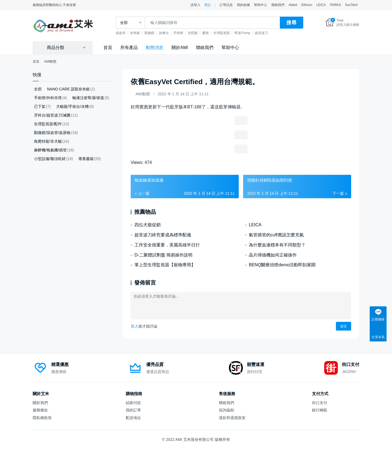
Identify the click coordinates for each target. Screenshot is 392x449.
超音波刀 (267, 33)
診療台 (170, 33)
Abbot (293, 5)
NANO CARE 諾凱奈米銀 (68, 89)
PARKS (335, 5)
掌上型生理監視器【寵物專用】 (164, 264)
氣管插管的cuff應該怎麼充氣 (276, 235)
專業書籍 (86, 159)
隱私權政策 (42, 418)
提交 (343, 326)
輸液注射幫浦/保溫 (88, 98)
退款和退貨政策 (232, 418)
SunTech (351, 5)
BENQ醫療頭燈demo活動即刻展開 (282, 264)
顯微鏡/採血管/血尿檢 (52, 132)
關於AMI (179, 47)
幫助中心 (260, 5)
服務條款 (40, 410)
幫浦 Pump (248, 33)
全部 (38, 89)
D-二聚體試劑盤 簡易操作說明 (163, 255)
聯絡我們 (277, 5)
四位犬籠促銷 (147, 224)
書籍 (211, 33)
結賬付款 (133, 403)
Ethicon (306, 5)
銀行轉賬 (319, 410)
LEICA (321, 5)
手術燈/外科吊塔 (48, 98)
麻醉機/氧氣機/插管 (50, 150)
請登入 (195, 5)
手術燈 (184, 33)
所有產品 (129, 47)
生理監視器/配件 (48, 124)
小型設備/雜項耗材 (50, 159)
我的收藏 (243, 5)
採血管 (126, 33)
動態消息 (154, 47)
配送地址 (133, 418)
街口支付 (319, 403)
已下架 (39, 106)
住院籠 (199, 33)
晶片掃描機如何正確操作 (273, 255)
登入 (134, 326)
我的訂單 (133, 410)
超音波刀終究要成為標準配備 (162, 235)
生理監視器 (227, 33)
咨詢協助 (226, 410)
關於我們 (40, 403)
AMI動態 (143, 94)
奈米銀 (141, 33)
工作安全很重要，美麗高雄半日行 (167, 245)
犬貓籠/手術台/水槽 (72, 106)
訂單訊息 (226, 5)
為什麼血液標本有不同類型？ (277, 245)
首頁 (107, 47)
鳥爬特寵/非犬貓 (48, 141)
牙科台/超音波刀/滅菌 (52, 115)
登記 (207, 5)
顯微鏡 (155, 33)
